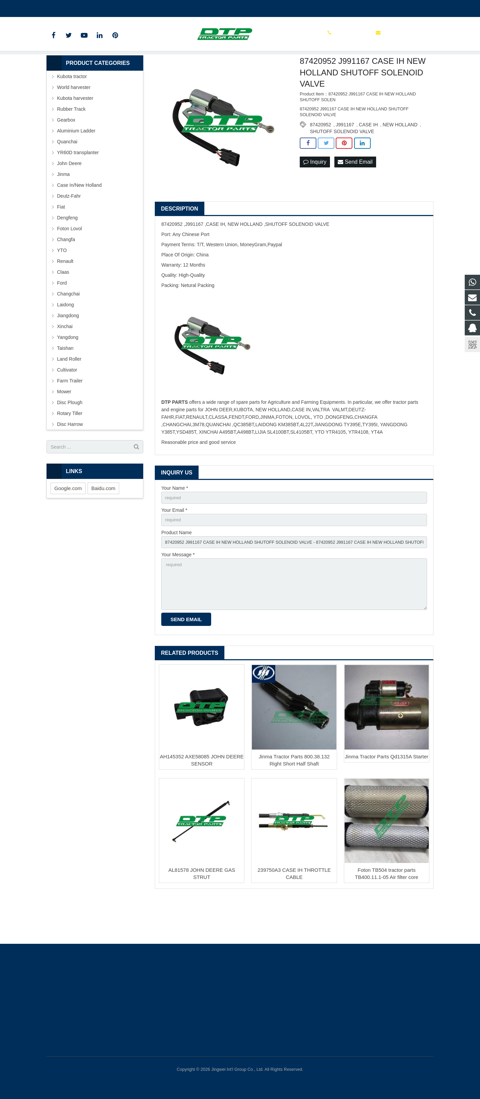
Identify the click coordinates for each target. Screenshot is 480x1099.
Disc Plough (69, 436)
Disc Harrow (70, 458)
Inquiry (314, 196)
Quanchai (67, 175)
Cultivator (67, 404)
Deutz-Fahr (69, 230)
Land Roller (69, 393)
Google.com (68, 522)
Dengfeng (67, 251)
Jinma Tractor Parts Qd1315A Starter (386, 800)
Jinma (63, 208)
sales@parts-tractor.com (126, 7)
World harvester (74, 121)
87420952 (320, 158)
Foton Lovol (69, 262)
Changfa (66, 273)
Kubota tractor (72, 110)
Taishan (65, 382)
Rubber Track (71, 143)
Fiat (61, 241)
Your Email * (174, 545)
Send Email (355, 196)
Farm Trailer (69, 414)
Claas (63, 306)
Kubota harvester (75, 132)
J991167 (345, 158)
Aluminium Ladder (76, 164)
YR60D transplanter (78, 186)
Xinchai (65, 360)
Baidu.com (103, 522)
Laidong (65, 338)
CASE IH (368, 158)
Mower (64, 425)
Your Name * (174, 522)
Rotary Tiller (69, 447)
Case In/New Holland (79, 219)
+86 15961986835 (71, 7)
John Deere (69, 197)
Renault (65, 295)
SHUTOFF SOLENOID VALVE (342, 165)
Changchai (68, 327)
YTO (62, 284)
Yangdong (67, 371)
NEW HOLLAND (400, 158)
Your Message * (178, 592)
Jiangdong (68, 349)
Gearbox (66, 154)
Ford (62, 317)
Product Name (176, 569)
